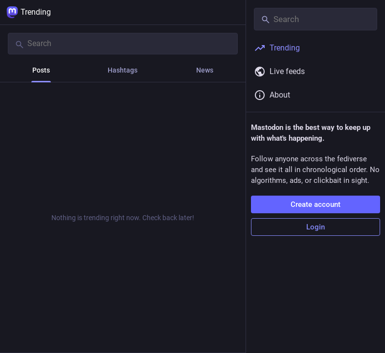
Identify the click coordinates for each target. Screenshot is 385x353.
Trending (28, 12)
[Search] (123, 43)
